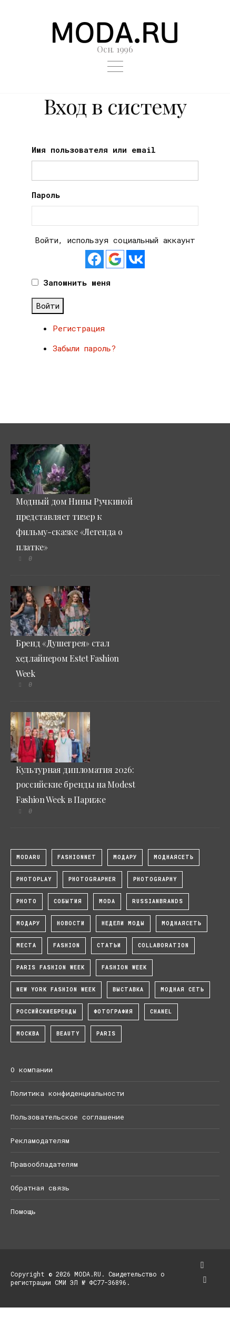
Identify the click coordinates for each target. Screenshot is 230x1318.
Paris (106, 1033)
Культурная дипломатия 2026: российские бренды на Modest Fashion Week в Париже (75, 785)
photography (155, 879)
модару (125, 857)
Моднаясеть (182, 923)
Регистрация (79, 328)
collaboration (163, 945)
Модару (28, 923)
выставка (128, 989)
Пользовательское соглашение (67, 1117)
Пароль (46, 195)
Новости (71, 923)
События (68, 901)
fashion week (124, 967)
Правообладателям (44, 1164)
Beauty (67, 1033)
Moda (107, 901)
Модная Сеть (182, 989)
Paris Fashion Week (50, 967)
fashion (66, 945)
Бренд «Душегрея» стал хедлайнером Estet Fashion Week (67, 658)
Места (26, 945)
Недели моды (123, 923)
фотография (113, 1011)
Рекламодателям (40, 1140)
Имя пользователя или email (94, 149)
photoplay (34, 879)
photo (26, 901)
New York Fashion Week (56, 989)
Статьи (109, 945)
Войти (47, 305)
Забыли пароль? (84, 348)
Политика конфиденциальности (67, 1093)
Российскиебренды (46, 1011)
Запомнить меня (77, 282)
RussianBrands (157, 901)
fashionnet (76, 857)
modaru (28, 857)
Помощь (23, 1211)
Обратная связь (40, 1188)
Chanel (161, 1011)
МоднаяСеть (174, 857)
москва (27, 1033)
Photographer (92, 879)
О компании (32, 1069)
